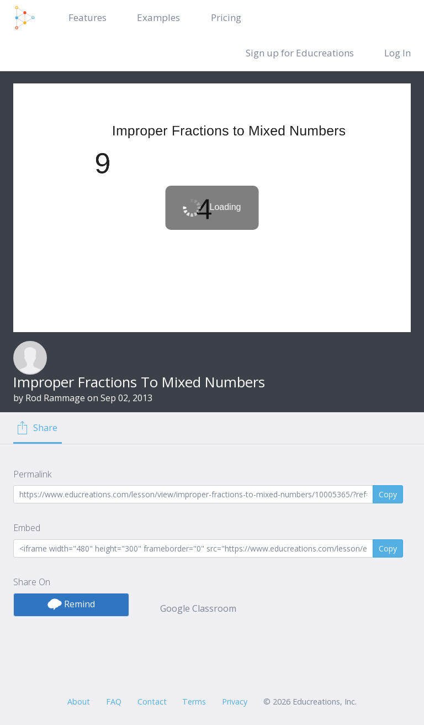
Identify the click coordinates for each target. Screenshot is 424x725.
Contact (152, 701)
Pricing (226, 17)
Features (87, 17)
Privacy (234, 701)
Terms (194, 701)
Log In (397, 52)
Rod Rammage (55, 398)
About (78, 701)
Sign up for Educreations (300, 52)
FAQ (113, 701)
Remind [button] (71, 604)
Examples (158, 17)
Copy (388, 494)
